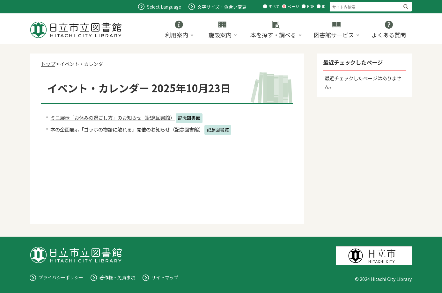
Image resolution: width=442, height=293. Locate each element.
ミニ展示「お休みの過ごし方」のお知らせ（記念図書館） (112, 117)
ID (324, 6)
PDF (310, 6)
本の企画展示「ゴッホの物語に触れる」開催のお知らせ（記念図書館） (126, 129)
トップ (48, 63)
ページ (293, 6)
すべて (274, 6)
